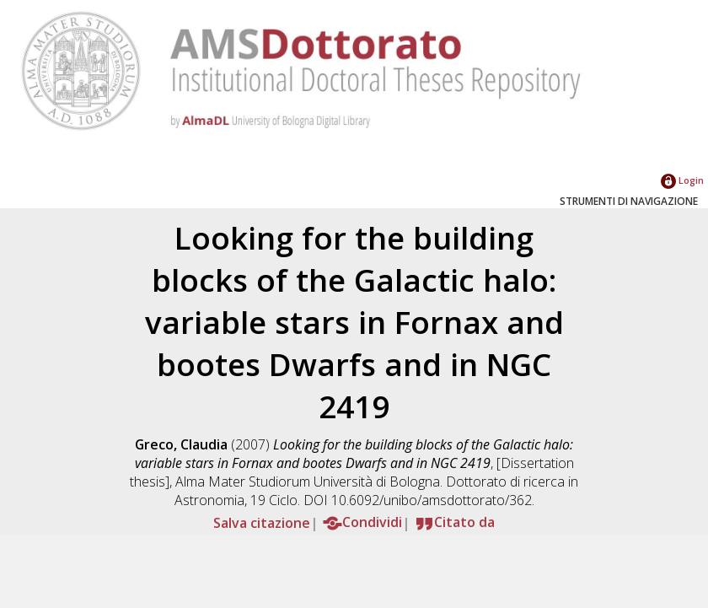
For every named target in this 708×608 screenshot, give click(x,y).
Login (682, 180)
